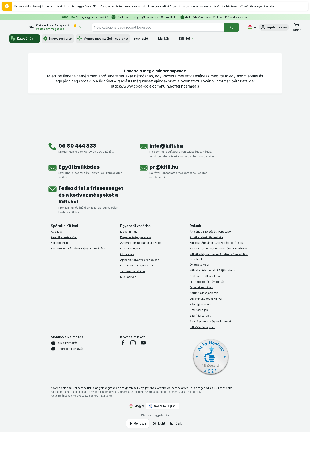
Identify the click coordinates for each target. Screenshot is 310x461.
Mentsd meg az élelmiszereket (103, 38)
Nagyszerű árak (57, 38)
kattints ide (106, 424)
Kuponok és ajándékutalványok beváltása (78, 277)
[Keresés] (231, 27)
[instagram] (133, 372)
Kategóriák (24, 38)
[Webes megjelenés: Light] (158, 452)
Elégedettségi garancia (135, 266)
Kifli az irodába (130, 277)
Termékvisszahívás (132, 300)
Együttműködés (79, 196)
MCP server (128, 306)
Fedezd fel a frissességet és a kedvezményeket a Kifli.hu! (90, 224)
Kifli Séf (187, 38)
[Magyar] (251, 27)
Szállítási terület (200, 344)
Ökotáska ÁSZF (200, 293)
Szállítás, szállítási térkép (206, 305)
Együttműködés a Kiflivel (206, 327)
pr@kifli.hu (163, 196)
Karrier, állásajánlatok (204, 322)
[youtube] (143, 372)
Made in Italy (128, 260)
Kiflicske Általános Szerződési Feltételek (216, 271)
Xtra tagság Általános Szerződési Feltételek (219, 277)
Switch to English (162, 435)
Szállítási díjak (199, 339)
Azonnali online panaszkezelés (140, 271)
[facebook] (122, 372)
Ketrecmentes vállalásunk (137, 294)
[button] (274, 27)
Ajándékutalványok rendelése (139, 289)
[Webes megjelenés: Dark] (176, 452)
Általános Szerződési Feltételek (210, 260)
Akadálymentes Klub (64, 266)
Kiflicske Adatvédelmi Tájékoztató (212, 299)
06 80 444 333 (77, 175)
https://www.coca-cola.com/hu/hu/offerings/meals (155, 154)
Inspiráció (143, 38)
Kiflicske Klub (59, 271)
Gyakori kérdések (201, 316)
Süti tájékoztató (200, 333)
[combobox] (162, 27)
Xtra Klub (57, 260)
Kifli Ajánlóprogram (202, 356)
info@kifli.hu (166, 175)
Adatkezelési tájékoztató (206, 266)
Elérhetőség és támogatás (207, 310)
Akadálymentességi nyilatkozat (210, 350)
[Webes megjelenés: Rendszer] (137, 452)
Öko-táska (127, 283)
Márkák (166, 38)
